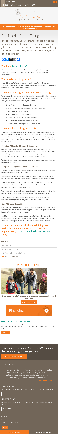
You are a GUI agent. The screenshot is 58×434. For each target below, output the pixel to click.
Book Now (6, 394)
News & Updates (11, 256)
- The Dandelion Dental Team (43, 380)
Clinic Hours (6, 420)
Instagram (6, 427)
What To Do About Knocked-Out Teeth (16, 321)
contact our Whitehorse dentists (33, 231)
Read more (5, 332)
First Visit (8, 245)
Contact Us (7, 409)
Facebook (3, 427)
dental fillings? (19, 66)
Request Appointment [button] (14, 356)
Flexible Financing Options (15, 253)
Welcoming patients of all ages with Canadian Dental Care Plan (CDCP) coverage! (29, 27)
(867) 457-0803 (10, 2)
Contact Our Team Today (29, 302)
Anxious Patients (11, 249)
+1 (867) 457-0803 (14, 432)
